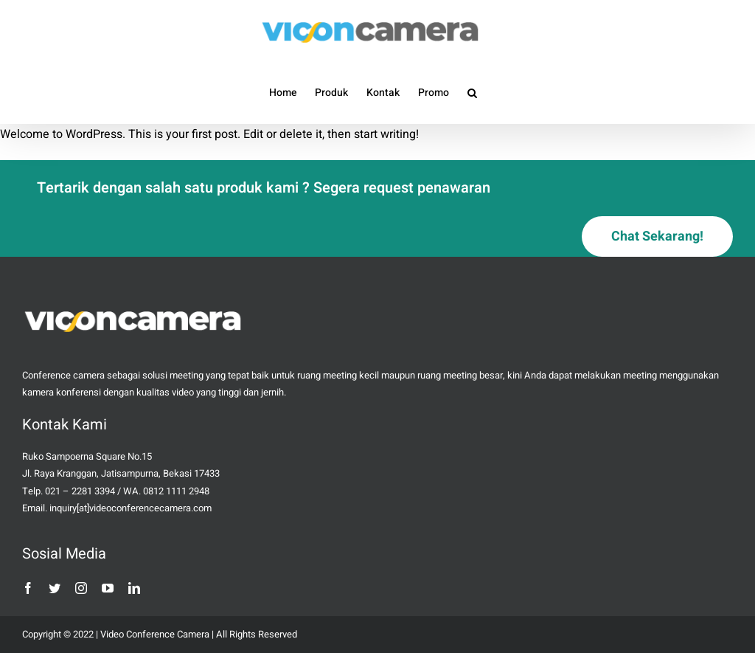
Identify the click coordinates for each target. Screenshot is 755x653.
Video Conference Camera (154, 634)
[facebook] (28, 588)
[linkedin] (134, 588)
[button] (472, 92)
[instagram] (81, 588)
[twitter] (54, 588)
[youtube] (108, 588)
